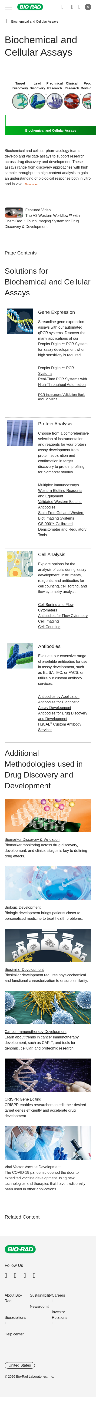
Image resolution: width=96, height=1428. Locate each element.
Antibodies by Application (58, 697)
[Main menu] (9, 7)
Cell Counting (49, 627)
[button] (6, 21)
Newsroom (39, 1306)
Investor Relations (59, 1314)
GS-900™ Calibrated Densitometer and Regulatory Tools (62, 529)
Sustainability (41, 1295)
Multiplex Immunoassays (58, 485)
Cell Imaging (48, 621)
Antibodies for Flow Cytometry (63, 616)
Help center (14, 1334)
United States (20, 1365)
